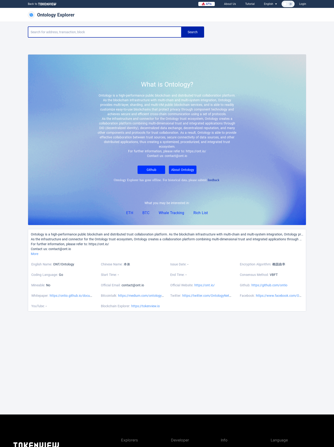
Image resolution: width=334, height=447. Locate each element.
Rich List (200, 213)
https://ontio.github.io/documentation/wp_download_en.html (94, 295)
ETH (129, 213)
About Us (230, 4)
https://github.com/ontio (269, 285)
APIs (207, 4)
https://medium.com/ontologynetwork (145, 295)
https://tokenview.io (145, 306)
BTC (145, 213)
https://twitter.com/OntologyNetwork (209, 295)
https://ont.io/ (204, 285)
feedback (213, 180)
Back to (41, 4)
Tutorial (250, 4)
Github (151, 170)
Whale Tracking (171, 213)
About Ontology (182, 170)
